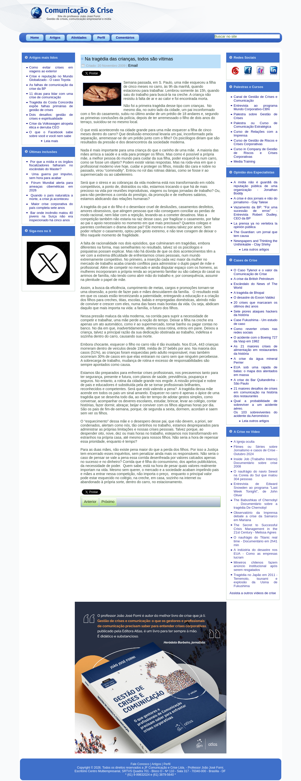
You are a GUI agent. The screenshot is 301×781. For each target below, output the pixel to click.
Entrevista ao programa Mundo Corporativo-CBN (255, 107)
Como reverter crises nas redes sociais (255, 330)
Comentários (125, 37)
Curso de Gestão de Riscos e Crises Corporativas (255, 142)
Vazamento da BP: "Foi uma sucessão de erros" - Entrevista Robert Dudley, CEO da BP (255, 212)
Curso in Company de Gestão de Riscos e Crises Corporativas (255, 153)
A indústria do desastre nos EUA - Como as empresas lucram (255, 553)
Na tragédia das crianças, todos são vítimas (129, 58)
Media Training (244, 161)
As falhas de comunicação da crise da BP (51, 87)
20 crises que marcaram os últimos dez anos (255, 304)
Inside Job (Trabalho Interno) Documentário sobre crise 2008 (255, 462)
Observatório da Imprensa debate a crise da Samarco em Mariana (255, 516)
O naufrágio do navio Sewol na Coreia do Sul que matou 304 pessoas (255, 475)
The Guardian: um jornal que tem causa (255, 234)
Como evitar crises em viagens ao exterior (51, 69)
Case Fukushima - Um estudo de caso (255, 322)
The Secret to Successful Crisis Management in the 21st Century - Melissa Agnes (255, 528)
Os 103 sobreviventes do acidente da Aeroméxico (255, 414)
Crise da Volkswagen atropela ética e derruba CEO (51, 125)
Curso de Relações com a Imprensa (255, 133)
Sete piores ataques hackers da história (255, 313)
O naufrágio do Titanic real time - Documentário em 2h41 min (255, 541)
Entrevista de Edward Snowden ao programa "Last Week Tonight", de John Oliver (255, 489)
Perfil (101, 37)
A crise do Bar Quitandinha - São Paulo (255, 382)
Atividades (79, 37)
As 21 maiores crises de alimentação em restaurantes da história (255, 350)
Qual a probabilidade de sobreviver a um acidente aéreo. (255, 404)
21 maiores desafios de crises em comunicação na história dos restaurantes (255, 392)
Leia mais (51, 141)
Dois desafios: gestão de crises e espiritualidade (51, 116)
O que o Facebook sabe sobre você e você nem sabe (51, 134)
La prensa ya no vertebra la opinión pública (255, 225)
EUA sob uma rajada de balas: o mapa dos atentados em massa (255, 371)
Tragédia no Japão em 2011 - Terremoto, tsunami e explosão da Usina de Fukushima (255, 580)
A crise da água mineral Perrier (255, 360)
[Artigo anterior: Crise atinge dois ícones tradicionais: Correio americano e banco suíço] (90, 502)
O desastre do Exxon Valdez (254, 297)
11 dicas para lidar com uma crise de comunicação (51, 95)
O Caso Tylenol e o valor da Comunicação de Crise (255, 272)
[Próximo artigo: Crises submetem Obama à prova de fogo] (108, 502)
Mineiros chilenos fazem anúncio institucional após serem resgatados (255, 566)
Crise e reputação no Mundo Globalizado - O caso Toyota (51, 78)
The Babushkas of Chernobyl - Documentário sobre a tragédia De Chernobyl (255, 503)
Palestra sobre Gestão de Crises (255, 116)
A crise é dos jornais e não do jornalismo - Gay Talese (255, 200)
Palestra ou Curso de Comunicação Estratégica (255, 125)
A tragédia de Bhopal (249, 293)
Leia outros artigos (255, 249)
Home (35, 37)
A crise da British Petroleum (254, 279)
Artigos (55, 37)
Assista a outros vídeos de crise (252, 593)
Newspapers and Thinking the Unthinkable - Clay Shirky (255, 243)
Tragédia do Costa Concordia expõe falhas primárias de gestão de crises (51, 106)
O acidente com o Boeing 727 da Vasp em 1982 (255, 339)
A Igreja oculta (244, 441)
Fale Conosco (140, 764)
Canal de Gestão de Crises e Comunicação (255, 98)
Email (133, 65)
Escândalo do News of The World (255, 285)
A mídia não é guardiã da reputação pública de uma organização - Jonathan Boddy (255, 187)
